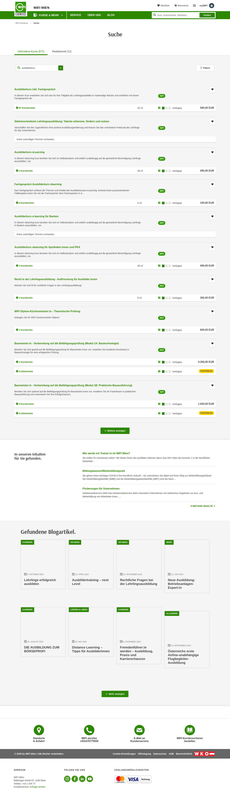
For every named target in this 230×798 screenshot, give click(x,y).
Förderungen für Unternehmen (101, 488)
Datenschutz (160, 754)
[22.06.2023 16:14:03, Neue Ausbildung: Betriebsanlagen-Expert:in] (187, 568)
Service (75, 15)
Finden (207, 15)
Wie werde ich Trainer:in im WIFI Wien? (106, 453)
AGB (171, 754)
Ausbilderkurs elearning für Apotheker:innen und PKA (47, 247)
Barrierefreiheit (184, 754)
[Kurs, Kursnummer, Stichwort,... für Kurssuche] (40, 68)
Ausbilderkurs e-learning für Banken (36, 216)
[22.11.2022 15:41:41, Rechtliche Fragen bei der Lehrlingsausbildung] (139, 566)
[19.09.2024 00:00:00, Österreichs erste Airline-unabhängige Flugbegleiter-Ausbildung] (187, 641)
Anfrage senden (38, 787)
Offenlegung (144, 754)
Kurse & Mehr (46, 15)
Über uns (94, 15)
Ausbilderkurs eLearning (29, 152)
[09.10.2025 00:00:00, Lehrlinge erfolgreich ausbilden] (43, 566)
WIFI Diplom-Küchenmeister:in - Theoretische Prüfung (47, 311)
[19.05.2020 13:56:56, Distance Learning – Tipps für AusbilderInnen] (91, 633)
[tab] (30, 51)
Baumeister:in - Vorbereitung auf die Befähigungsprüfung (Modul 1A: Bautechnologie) (66, 343)
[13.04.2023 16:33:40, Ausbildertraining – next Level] (91, 566)
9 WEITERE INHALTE (203, 506)
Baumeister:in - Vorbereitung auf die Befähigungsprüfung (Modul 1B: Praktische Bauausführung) (73, 385)
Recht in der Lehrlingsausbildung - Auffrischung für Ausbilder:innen (55, 279)
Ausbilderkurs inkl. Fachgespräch (34, 89)
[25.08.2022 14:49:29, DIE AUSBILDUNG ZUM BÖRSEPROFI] (43, 633)
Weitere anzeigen (114, 430)
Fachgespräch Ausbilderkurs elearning (38, 184)
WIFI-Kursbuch (21, 23)
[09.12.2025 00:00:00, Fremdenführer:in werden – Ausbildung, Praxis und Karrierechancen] (139, 637)
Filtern (205, 68)
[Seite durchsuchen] (184, 15)
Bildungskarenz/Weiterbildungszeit (104, 471)
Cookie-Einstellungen (124, 754)
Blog (111, 15)
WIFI (162, 96)
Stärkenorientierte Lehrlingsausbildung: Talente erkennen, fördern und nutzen (61, 121)
